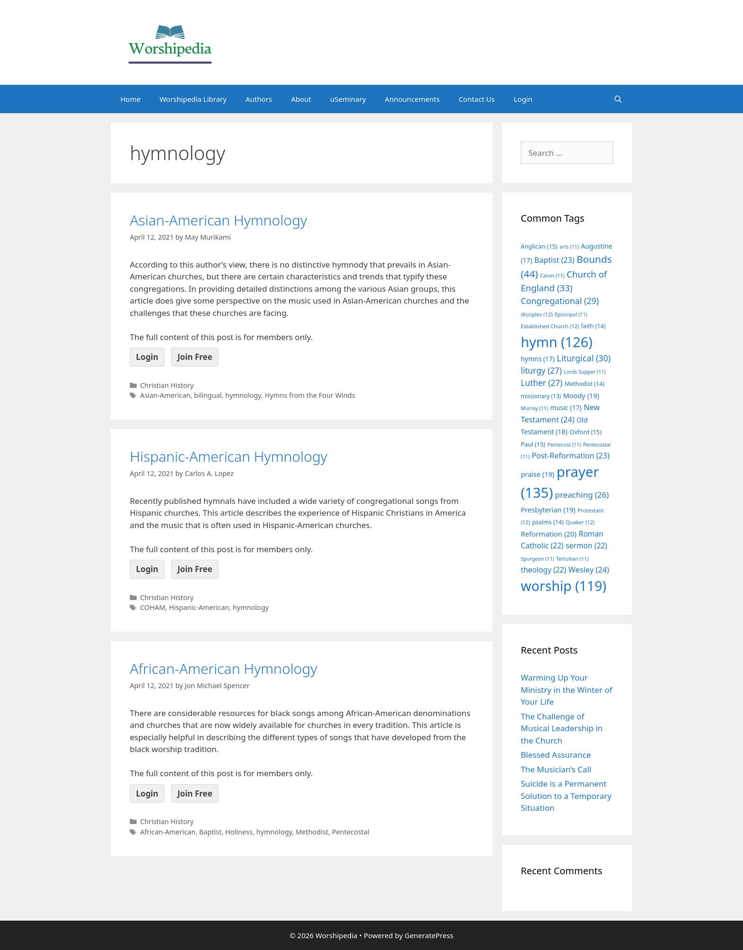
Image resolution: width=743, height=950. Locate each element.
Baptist (210, 831)
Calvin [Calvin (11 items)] (552, 275)
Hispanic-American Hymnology (228, 456)
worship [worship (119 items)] (564, 586)
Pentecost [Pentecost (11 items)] (564, 444)
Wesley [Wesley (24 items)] (588, 570)
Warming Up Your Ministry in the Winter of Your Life (566, 689)
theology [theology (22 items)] (543, 570)
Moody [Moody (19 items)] (581, 395)
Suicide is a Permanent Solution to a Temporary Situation (566, 795)
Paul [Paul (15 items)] (533, 444)
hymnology (244, 395)
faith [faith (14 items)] (593, 326)
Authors (258, 99)
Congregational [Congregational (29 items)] (560, 300)
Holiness (239, 831)
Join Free (194, 356)
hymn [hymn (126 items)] (556, 341)
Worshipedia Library (193, 99)
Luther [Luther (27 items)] (541, 382)
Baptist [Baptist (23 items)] (555, 260)
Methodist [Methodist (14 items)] (584, 384)
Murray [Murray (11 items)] (534, 408)
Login (523, 99)
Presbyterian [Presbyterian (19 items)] (548, 509)
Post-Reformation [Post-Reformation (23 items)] (570, 455)
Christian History (167, 385)
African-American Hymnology (223, 668)
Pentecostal (350, 831)
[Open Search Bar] (618, 99)
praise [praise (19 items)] (537, 474)
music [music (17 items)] (565, 407)
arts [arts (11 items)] (569, 246)
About (301, 99)
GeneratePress (429, 935)
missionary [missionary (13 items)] (541, 396)
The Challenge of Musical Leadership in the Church (562, 728)
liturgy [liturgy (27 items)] (541, 370)
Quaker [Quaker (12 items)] (580, 522)
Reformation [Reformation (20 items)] (549, 533)
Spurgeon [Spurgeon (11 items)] (537, 559)
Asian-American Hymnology (218, 220)
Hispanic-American (199, 607)
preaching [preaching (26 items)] (582, 494)
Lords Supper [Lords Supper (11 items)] (585, 371)
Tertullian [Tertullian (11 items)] (572, 559)
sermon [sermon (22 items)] (586, 545)
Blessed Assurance (556, 754)
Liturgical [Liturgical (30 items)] (584, 358)
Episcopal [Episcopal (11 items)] (571, 314)
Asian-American (165, 395)
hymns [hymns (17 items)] (538, 358)
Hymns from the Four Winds (310, 395)
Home (130, 99)
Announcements (412, 99)
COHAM (152, 607)
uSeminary (348, 99)
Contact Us (477, 99)
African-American (168, 831)
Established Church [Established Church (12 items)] (550, 326)
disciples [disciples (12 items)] (537, 314)
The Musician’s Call (556, 769)
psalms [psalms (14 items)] (547, 522)
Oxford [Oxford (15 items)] (585, 432)
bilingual (208, 395)
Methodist (312, 831)
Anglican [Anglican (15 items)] (539, 246)
